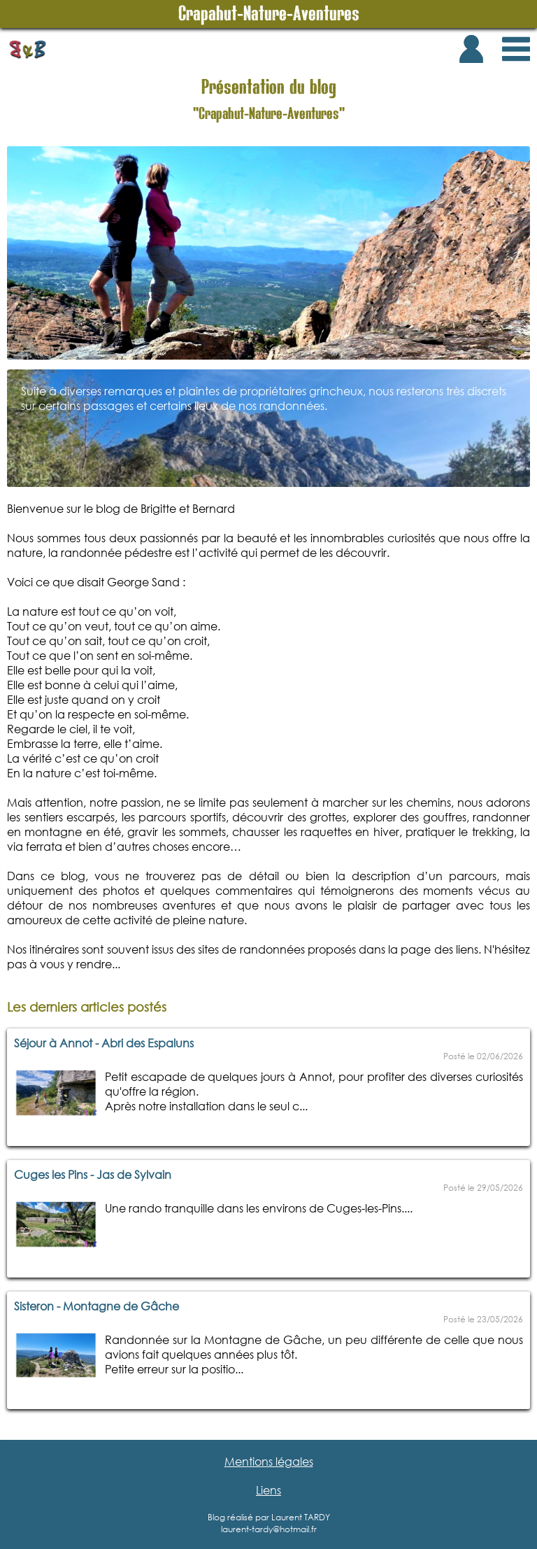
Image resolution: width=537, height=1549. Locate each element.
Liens (268, 1490)
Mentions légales (268, 1461)
